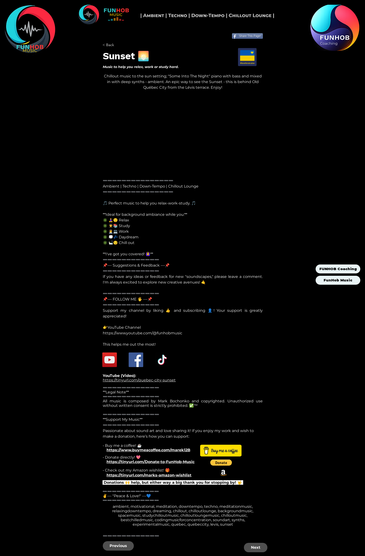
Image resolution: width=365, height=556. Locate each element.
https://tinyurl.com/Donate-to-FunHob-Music (150, 462)
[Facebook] (136, 359)
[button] (221, 463)
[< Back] (118, 45)
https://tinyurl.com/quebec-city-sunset (139, 380)
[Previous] (118, 546)
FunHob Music (338, 280)
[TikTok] (162, 359)
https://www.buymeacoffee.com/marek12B (148, 450)
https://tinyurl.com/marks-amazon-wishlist (149, 475)
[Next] (255, 547)
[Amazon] (223, 472)
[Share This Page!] (247, 36)
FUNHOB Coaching (338, 269)
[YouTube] (109, 359)
